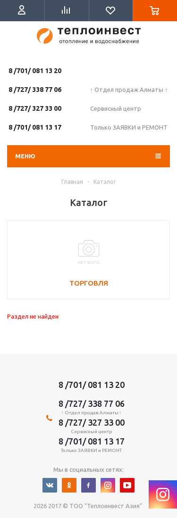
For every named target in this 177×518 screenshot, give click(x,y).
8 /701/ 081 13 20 (34, 70)
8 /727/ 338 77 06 (34, 89)
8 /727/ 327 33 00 (34, 108)
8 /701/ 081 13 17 (34, 127)
